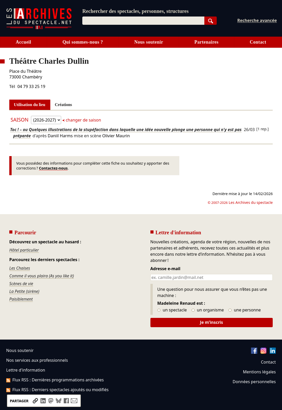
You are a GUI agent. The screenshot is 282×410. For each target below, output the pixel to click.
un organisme (207, 310)
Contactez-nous (53, 168)
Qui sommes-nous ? (82, 42)
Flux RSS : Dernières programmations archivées (55, 380)
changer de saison (83, 120)
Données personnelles (254, 381)
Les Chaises (19, 268)
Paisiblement (21, 299)
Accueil (23, 42)
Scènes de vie (21, 283)
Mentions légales (259, 372)
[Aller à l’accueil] (38, 28)
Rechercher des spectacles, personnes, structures (135, 11)
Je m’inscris (211, 322)
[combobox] (143, 21)
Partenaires (207, 42)
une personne (244, 310)
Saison (20, 119)
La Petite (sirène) (24, 291)
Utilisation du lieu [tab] (29, 104)
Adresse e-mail (165, 269)
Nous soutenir (148, 42)
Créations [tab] (63, 104)
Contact (268, 362)
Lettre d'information (25, 370)
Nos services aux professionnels (37, 360)
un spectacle (172, 310)
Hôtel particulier (24, 250)
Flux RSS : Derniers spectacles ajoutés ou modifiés (57, 389)
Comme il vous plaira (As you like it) (41, 276)
